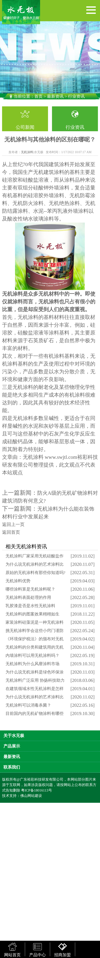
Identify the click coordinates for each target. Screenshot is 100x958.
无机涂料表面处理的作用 (28, 597)
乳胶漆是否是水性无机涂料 (30, 605)
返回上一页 (13, 524)
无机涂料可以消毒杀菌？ (28, 705)
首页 (38, 96)
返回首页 (11, 532)
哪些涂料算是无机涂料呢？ (30, 589)
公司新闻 (25, 127)
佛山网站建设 (31, 796)
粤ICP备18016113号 (36, 790)
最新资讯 (55, 96)
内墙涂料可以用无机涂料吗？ (32, 655)
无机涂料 (27, 152)
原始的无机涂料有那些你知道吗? (35, 572)
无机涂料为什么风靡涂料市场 (32, 664)
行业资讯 (75, 127)
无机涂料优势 (18, 581)
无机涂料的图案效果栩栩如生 (32, 614)
